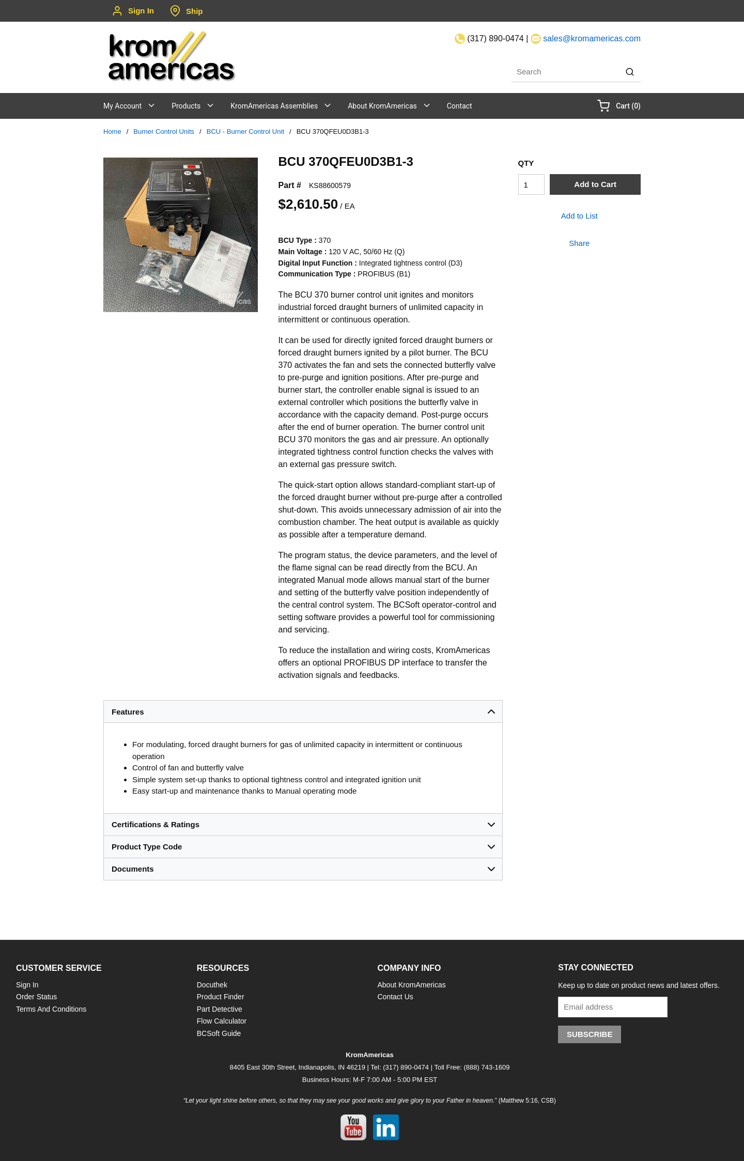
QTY (526, 163)
